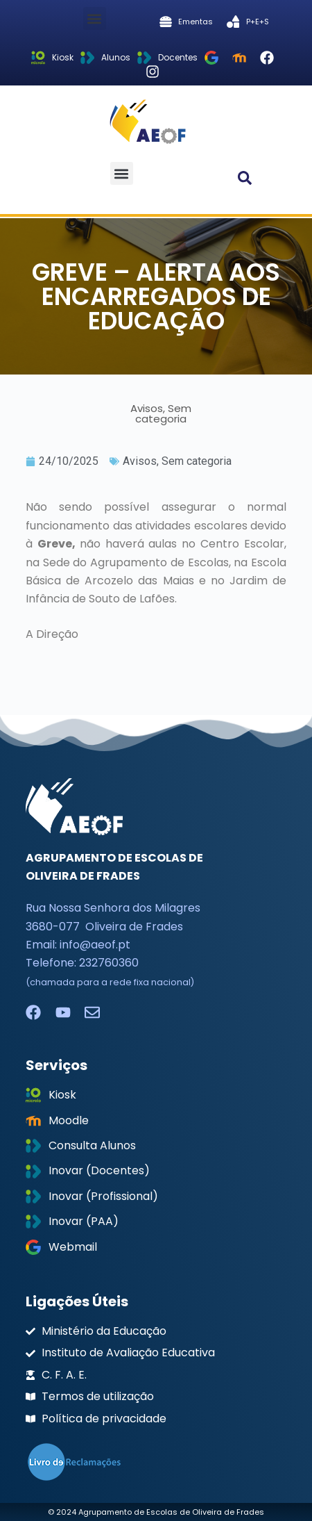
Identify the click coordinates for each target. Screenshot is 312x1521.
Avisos (140, 461)
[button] (94, 18)
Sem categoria (197, 461)
